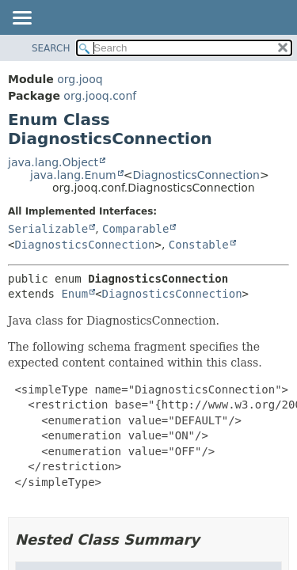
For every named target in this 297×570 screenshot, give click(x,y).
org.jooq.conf (99, 95)
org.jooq (79, 79)
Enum (74, 293)
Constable (199, 244)
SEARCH (51, 48)
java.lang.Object (53, 162)
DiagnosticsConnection (195, 175)
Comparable (135, 228)
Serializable (48, 228)
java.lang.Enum (73, 175)
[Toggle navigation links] (21, 19)
